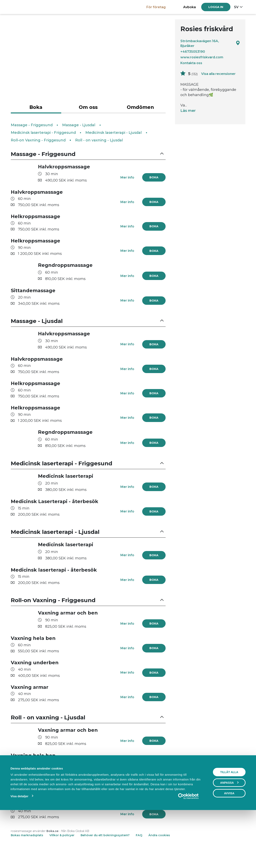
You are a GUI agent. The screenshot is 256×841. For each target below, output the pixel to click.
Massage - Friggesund (32, 125)
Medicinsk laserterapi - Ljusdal (113, 132)
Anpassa (229, 810)
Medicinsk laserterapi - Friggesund (43, 132)
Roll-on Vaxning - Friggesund (38, 140)
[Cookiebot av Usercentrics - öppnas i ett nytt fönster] (188, 824)
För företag (156, 7)
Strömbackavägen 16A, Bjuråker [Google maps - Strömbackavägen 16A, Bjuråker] (210, 43)
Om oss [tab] (88, 107)
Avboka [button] (189, 7)
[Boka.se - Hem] (25, 7)
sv (236, 7)
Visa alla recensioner (218, 74)
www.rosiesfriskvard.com (201, 57)
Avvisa (229, 820)
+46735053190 (192, 52)
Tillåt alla (229, 799)
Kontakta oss (191, 63)
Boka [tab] (35, 107)
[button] (88, 154)
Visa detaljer (19, 823)
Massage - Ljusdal (78, 125)
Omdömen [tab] (140, 107)
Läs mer (188, 110)
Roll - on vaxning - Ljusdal (99, 140)
